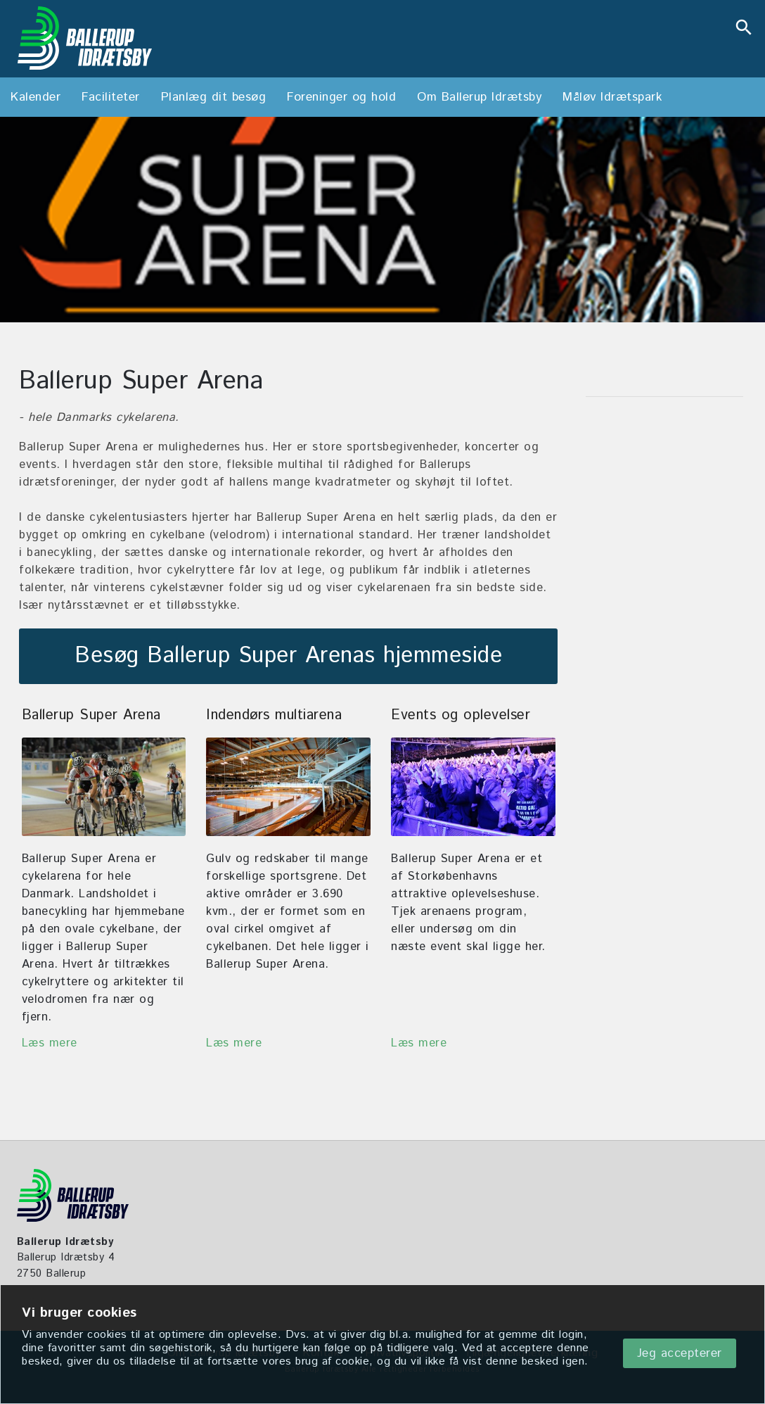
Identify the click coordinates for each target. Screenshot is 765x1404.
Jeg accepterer (679, 1353)
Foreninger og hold (341, 97)
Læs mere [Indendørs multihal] (234, 1043)
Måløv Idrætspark (612, 97)
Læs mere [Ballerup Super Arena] (49, 1043)
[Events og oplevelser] (473, 787)
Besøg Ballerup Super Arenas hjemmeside (288, 656)
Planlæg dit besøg (213, 97)
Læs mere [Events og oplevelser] (418, 1043)
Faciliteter (111, 97)
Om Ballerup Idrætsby (479, 97)
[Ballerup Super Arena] (104, 787)
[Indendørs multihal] (288, 787)
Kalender (35, 97)
